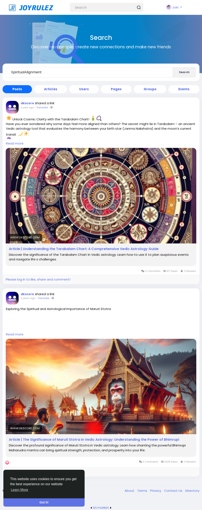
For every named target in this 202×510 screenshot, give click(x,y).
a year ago (27, 107)
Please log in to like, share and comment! (38, 279)
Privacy (156, 490)
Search (184, 72)
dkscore (27, 103)
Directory (192, 490)
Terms (142, 490)
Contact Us (173, 490)
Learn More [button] (19, 490)
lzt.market (101, 507)
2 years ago (28, 298)
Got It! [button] (44, 502)
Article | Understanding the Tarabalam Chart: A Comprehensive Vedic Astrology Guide (84, 249)
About (130, 490)
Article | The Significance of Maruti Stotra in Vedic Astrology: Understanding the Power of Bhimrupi (94, 439)
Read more (14, 143)
